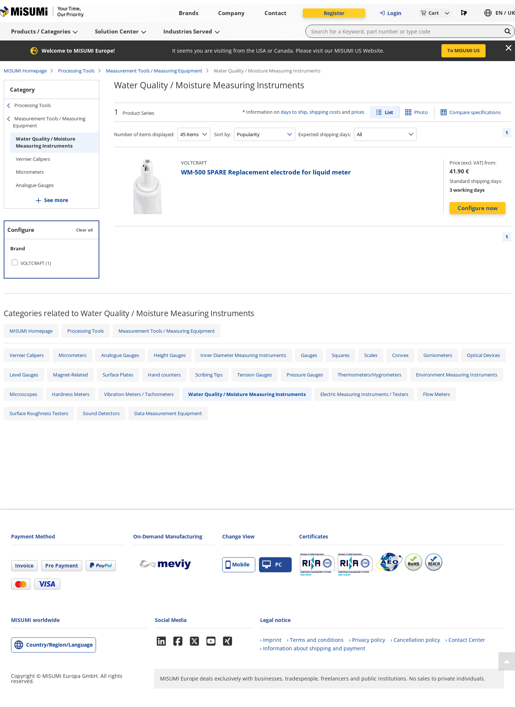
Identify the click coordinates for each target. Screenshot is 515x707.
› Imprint (270, 639)
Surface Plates (118, 374)
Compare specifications (475, 112)
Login (390, 13)
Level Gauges (24, 374)
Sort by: (222, 134)
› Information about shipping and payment (312, 648)
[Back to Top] (506, 661)
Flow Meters (436, 394)
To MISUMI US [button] (463, 50)
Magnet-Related (70, 374)
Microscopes (23, 394)
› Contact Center (465, 639)
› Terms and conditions (315, 639)
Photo (421, 112)
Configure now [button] (478, 208)
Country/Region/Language (59, 644)
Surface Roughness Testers (39, 413)
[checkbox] (51, 263)
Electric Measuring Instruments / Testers (364, 394)
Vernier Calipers (33, 159)
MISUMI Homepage (25, 70)
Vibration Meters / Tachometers (139, 394)
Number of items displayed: (144, 134)
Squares (340, 355)
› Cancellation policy (415, 639)
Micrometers (30, 172)
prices (357, 112)
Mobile (237, 565)
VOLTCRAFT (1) (36, 263)
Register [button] (334, 13)
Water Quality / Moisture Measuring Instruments (45, 142)
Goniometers (437, 355)
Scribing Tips (209, 374)
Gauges (309, 355)
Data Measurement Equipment (168, 413)
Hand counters (164, 374)
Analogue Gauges (35, 185)
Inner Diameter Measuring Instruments (243, 355)
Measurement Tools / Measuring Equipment (154, 70)
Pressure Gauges (305, 374)
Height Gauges (170, 355)
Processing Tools (76, 70)
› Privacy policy (367, 639)
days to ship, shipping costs (311, 112)
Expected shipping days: (324, 134)
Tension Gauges (254, 374)
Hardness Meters (70, 394)
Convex (400, 355)
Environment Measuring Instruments (456, 374)
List (389, 112)
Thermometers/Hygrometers (369, 374)
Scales (370, 355)
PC (272, 565)
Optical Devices (483, 355)
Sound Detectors (101, 413)
